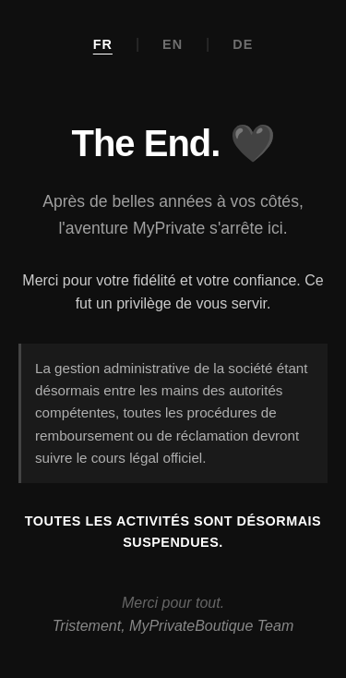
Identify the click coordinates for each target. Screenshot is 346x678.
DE (243, 44)
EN (172, 44)
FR (103, 44)
